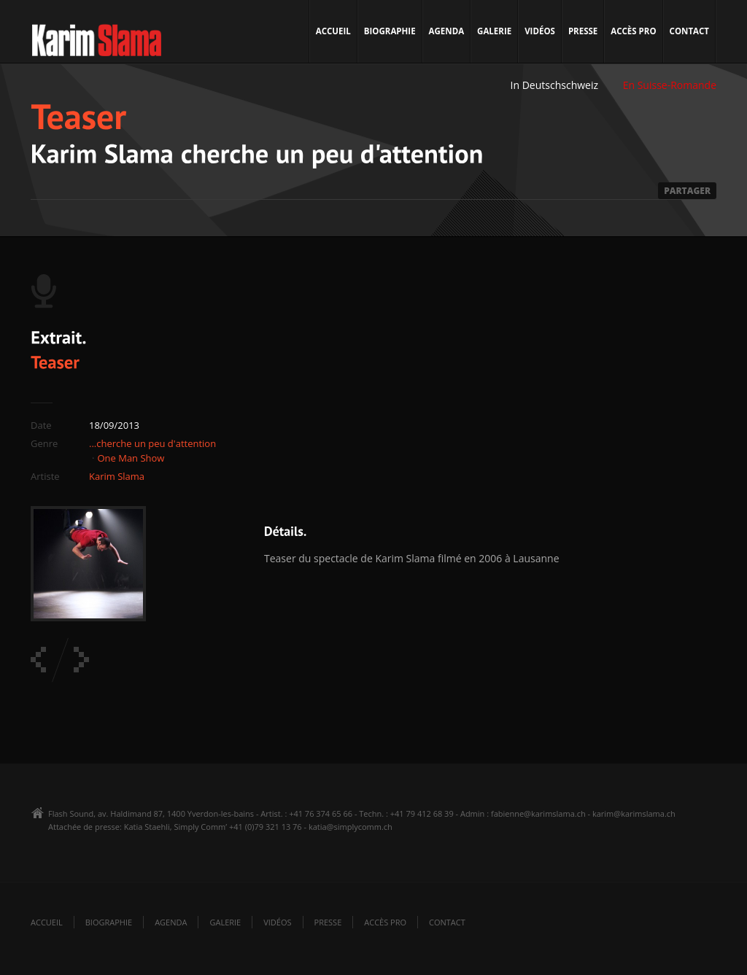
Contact (689, 31)
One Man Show (130, 458)
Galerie (494, 31)
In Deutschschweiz (554, 85)
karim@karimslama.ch (634, 813)
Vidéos (540, 31)
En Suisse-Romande (669, 85)
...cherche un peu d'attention (152, 443)
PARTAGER (687, 190)
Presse (582, 31)
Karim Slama (116, 476)
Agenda (447, 31)
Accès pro (633, 31)
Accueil (333, 31)
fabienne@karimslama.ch (538, 813)
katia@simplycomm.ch (350, 826)
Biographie (390, 31)
